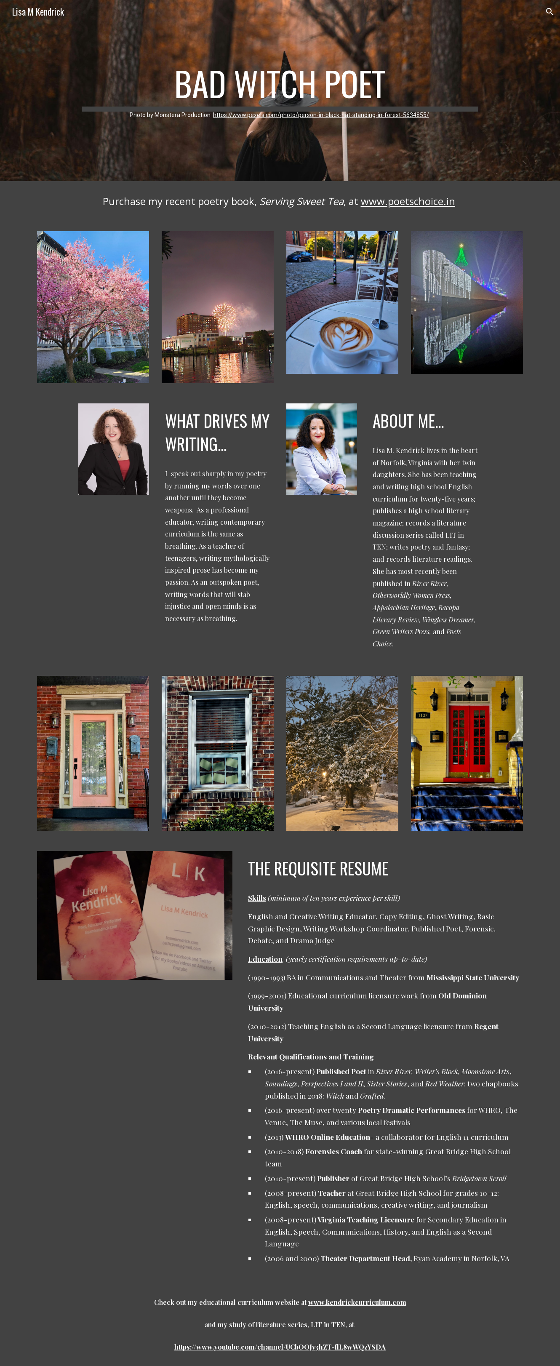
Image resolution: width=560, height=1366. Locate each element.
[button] (550, 12)
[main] (279, 90)
